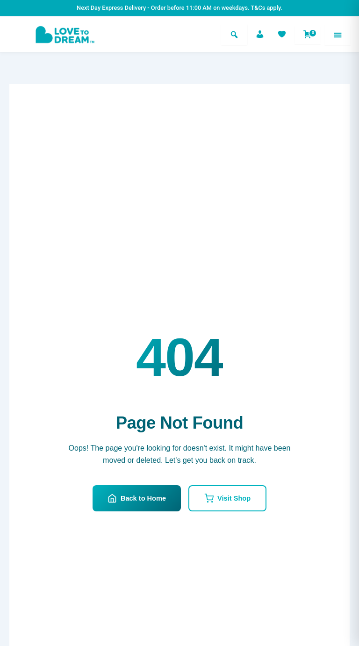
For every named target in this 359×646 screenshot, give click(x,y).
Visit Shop (227, 498)
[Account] (260, 34)
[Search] (234, 34)
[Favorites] (282, 34)
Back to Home (137, 498)
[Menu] (337, 34)
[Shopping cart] (307, 34)
